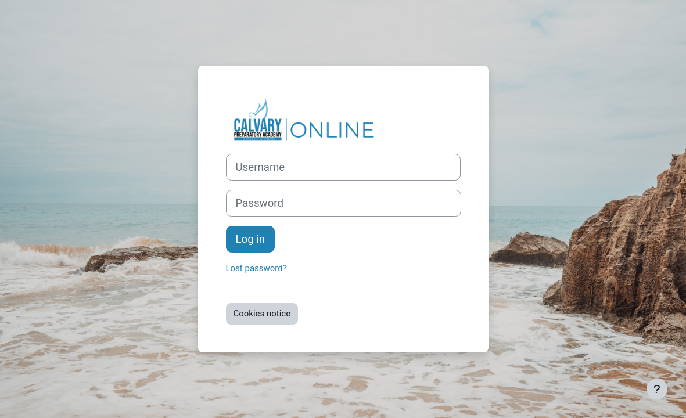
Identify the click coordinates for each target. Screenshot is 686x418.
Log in (250, 239)
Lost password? (256, 268)
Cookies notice (262, 313)
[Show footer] (657, 389)
